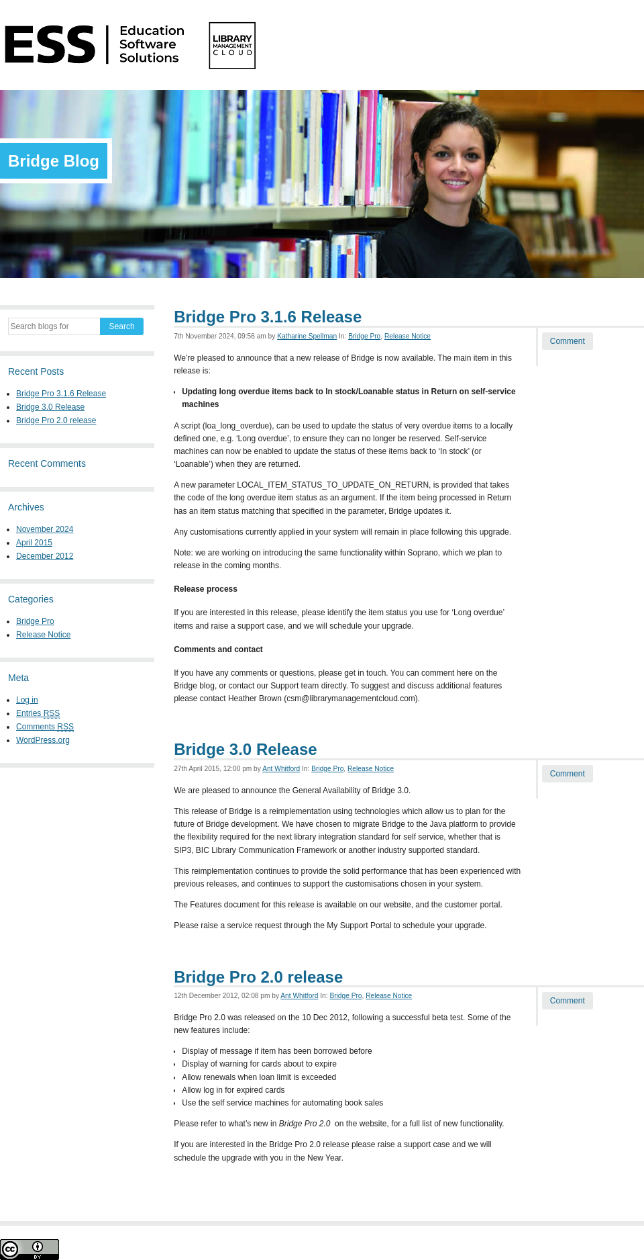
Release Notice (43, 634)
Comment (567, 341)
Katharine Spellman (307, 336)
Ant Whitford (281, 768)
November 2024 (44, 529)
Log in (27, 700)
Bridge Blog (53, 161)
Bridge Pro (35, 621)
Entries (38, 714)
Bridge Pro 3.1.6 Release (61, 393)
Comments (45, 727)
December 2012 (44, 556)
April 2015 (34, 542)
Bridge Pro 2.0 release (56, 420)
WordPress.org (43, 740)
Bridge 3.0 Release (50, 407)
